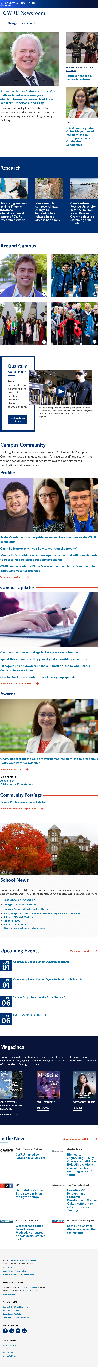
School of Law (12, 921)
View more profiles (14, 578)
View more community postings (22, 809)
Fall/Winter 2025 (9, 1115)
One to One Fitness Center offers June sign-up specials (37, 677)
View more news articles (76, 1139)
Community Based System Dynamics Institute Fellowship (48, 980)
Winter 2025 (43, 1108)
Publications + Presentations (16, 784)
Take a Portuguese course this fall (23, 803)
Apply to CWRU (9, 1346)
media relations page (28, 1288)
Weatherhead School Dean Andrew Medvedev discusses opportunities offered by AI (31, 1233)
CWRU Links (9, 1341)
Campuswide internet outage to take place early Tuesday (39, 653)
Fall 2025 (77, 1108)
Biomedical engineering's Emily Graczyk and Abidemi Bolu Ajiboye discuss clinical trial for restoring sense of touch (82, 1165)
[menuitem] (49, 1307)
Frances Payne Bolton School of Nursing (27, 909)
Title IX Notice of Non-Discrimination (18, 1275)
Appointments (8, 781)
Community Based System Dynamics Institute (41, 962)
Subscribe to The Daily (12, 1314)
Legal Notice (8, 1271)
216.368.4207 (27, 1291)
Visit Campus (8, 1353)
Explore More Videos (17, 420)
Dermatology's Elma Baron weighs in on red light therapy (30, 1194)
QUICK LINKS (10, 1303)
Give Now (7, 1349)
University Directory (11, 1356)
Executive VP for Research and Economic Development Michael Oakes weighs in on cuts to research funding (82, 1201)
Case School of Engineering (19, 900)
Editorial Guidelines (11, 1311)
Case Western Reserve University (23, 1261)
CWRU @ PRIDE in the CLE (30, 1015)
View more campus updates (19, 684)
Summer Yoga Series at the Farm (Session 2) (39, 998)
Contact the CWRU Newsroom (15, 1307)
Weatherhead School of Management (25, 928)
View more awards (14, 770)
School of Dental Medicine (19, 917)
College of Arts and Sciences (20, 904)
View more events (84, 952)
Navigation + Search (18, 23)
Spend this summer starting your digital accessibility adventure (43, 659)
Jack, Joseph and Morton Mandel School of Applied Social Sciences (42, 914)
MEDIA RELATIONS (13, 1283)
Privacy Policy (20, 1271)
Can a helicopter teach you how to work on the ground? (39, 549)
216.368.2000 (8, 1268)
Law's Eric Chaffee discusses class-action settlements (82, 1230)
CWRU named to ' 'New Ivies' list (30, 1156)
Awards (70, 123)
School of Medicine (15, 924)
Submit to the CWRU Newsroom (16, 1318)
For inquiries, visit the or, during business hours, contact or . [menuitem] (24, 1291)
